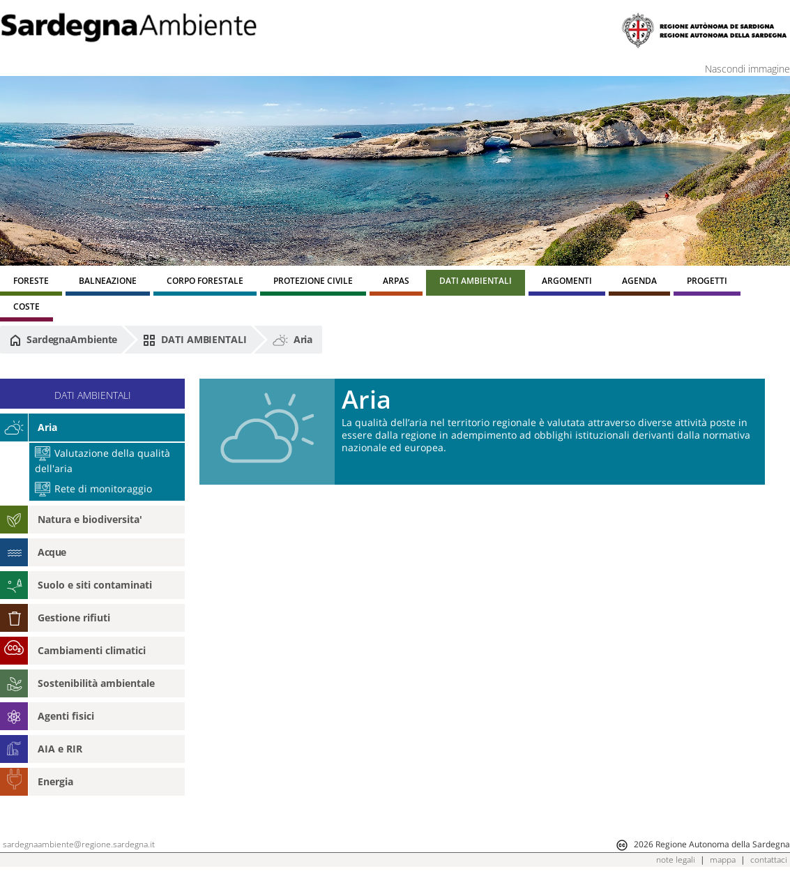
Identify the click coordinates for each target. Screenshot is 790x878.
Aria (293, 340)
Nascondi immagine (747, 68)
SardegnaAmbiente (63, 340)
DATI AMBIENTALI (194, 340)
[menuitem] (31, 283)
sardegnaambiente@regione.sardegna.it (79, 844)
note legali (675, 859)
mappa (723, 859)
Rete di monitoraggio (93, 488)
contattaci (768, 859)
